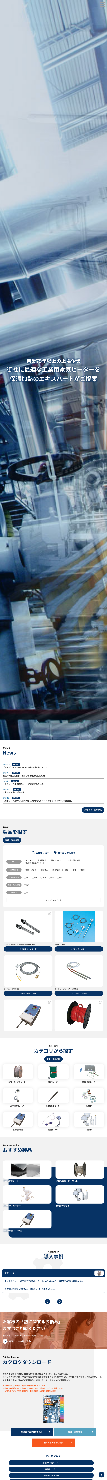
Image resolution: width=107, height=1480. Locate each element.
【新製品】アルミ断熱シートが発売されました (23, 783)
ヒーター (28, 860)
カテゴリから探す (66, 852)
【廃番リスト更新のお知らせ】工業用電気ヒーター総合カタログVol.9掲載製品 (37, 800)
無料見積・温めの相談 (53, 1452)
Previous (47, 1311)
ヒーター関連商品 (72, 860)
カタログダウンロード (28, 965)
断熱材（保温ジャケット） (35, 863)
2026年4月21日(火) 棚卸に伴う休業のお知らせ (24, 775)
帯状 (26, 877)
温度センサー (55, 860)
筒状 (60, 877)
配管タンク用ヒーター (51, 1473)
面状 (35, 877)
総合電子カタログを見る (32, 1442)
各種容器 (55, 870)
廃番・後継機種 (12, 840)
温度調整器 (41, 860)
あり (26, 885)
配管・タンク (30, 870)
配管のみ (43, 870)
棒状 (43, 877)
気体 (81, 870)
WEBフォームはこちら (20, 1351)
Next (59, 1311)
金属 (65, 870)
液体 (73, 870)
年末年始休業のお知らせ (13, 792)
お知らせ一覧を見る (93, 809)
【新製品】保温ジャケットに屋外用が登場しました (25, 767)
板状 (51, 877)
